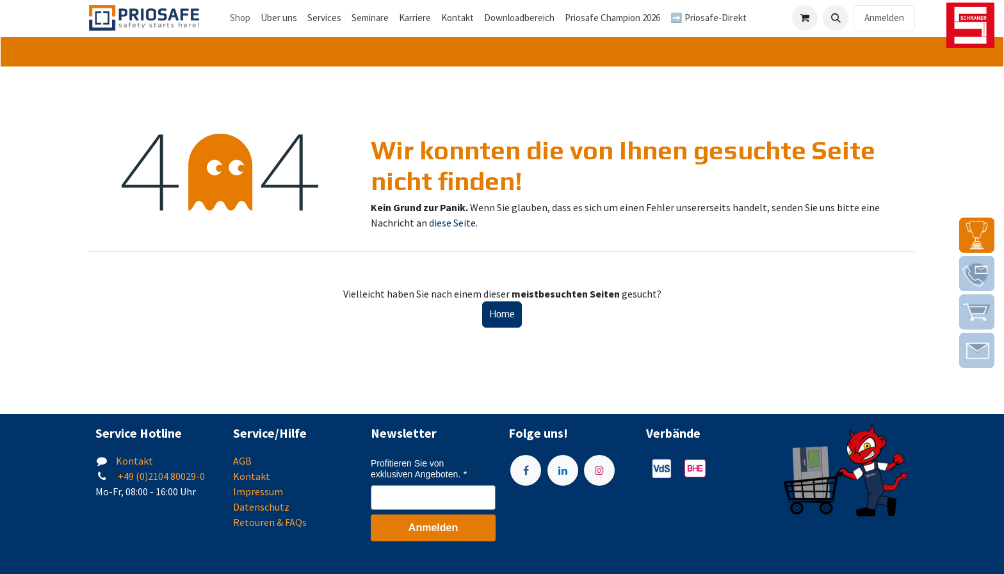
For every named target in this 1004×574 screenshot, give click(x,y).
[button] (835, 18)
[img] (976, 235)
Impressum (258, 491)
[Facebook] (525, 470)
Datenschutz (261, 506)
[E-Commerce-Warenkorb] (805, 18)
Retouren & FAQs (270, 522)
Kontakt (134, 460)
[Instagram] (599, 470)
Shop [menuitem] (240, 18)
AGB (242, 460)
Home (502, 313)
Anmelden (884, 18)
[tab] (502, 52)
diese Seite (452, 222)
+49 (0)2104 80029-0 (160, 476)
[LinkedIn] (562, 470)
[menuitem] (278, 18)
